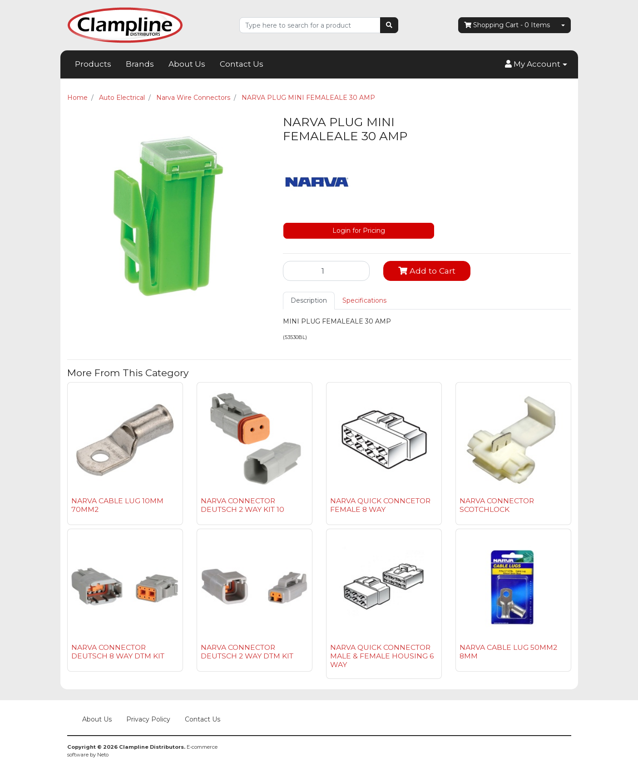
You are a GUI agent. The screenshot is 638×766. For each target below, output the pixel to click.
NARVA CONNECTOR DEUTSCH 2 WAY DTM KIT (247, 651)
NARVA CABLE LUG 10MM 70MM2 (117, 505)
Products (93, 64)
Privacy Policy (148, 719)
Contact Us (241, 64)
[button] (535, 64)
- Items (507, 25)
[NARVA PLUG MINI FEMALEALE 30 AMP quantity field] (326, 271)
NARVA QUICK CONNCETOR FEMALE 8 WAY (380, 505)
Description (309, 300)
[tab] (309, 300)
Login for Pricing (358, 230)
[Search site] (389, 25)
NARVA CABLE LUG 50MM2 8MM (508, 651)
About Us (186, 64)
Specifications (364, 300)
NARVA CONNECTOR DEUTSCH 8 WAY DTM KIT (117, 651)
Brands (140, 64)
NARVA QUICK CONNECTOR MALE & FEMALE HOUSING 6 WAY (382, 656)
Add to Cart (426, 270)
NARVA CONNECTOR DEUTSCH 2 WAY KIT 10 (242, 505)
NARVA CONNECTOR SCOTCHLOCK (497, 505)
